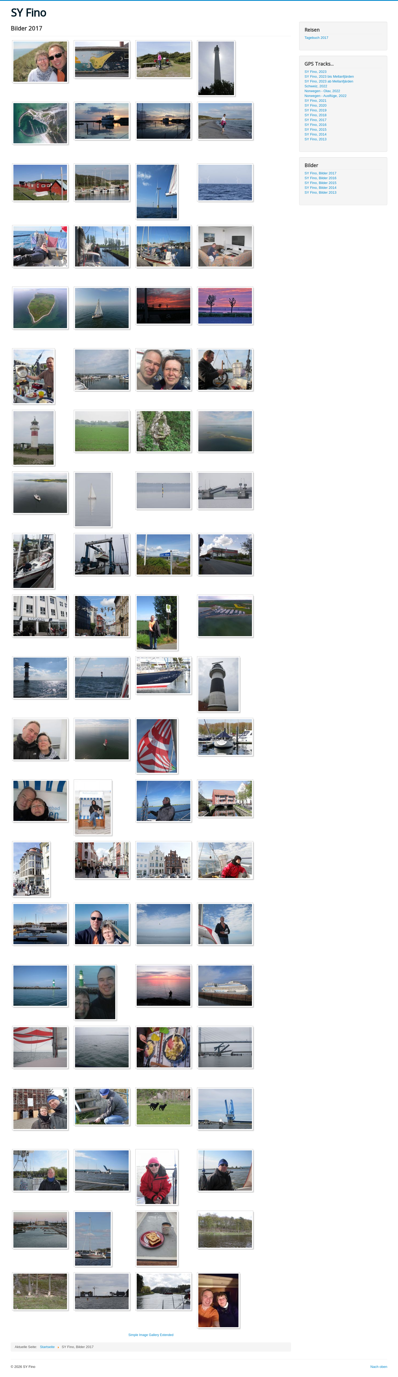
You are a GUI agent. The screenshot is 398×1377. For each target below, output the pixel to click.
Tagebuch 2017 (316, 38)
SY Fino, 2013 (315, 139)
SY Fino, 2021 (315, 101)
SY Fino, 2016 (315, 125)
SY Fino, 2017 (315, 120)
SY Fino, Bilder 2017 (320, 173)
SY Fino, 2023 (315, 72)
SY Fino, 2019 (315, 110)
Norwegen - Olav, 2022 (322, 91)
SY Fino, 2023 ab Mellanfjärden (328, 81)
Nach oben (378, 1367)
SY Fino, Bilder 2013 (320, 192)
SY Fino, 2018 (315, 115)
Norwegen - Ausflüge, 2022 (325, 96)
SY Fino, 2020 (315, 105)
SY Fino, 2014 (315, 134)
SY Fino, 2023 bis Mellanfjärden (329, 76)
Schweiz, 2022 (315, 86)
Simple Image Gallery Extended (150, 1335)
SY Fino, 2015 (315, 129)
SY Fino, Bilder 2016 (320, 178)
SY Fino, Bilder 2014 (320, 188)
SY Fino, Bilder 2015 (320, 183)
